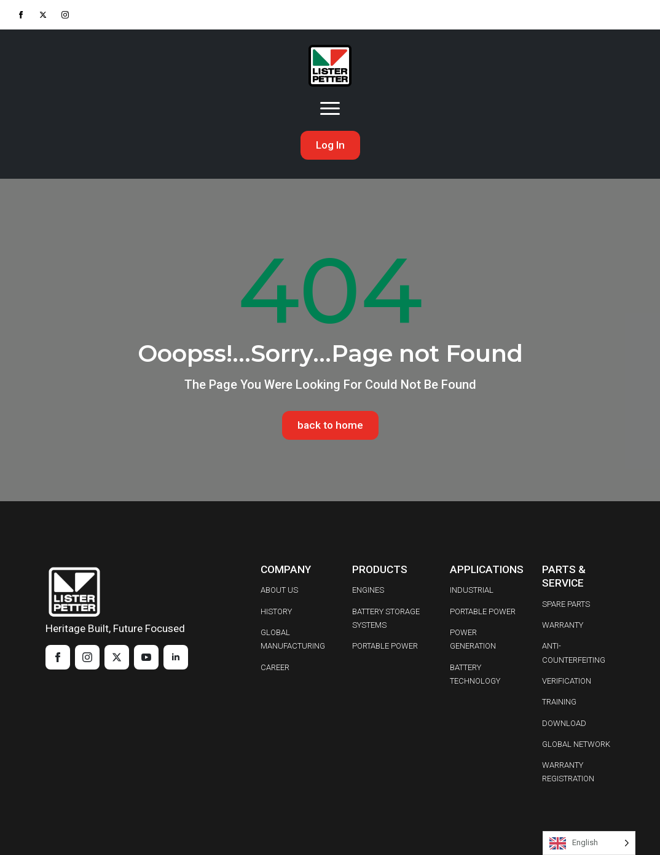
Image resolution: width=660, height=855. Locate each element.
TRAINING (559, 701)
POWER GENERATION (473, 639)
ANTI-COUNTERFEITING (573, 652)
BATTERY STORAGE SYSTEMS (386, 618)
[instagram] (65, 14)
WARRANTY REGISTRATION (568, 771)
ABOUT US (279, 590)
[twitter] (43, 14)
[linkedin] (175, 657)
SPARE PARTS (566, 604)
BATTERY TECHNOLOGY (475, 674)
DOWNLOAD (564, 723)
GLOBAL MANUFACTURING (293, 639)
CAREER (275, 667)
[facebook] (20, 14)
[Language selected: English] (589, 843)
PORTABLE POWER (385, 645)
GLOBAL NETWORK (576, 744)
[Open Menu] (330, 109)
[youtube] (146, 657)
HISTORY (276, 611)
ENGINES (368, 590)
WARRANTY (562, 625)
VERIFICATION (566, 680)
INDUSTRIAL (471, 590)
